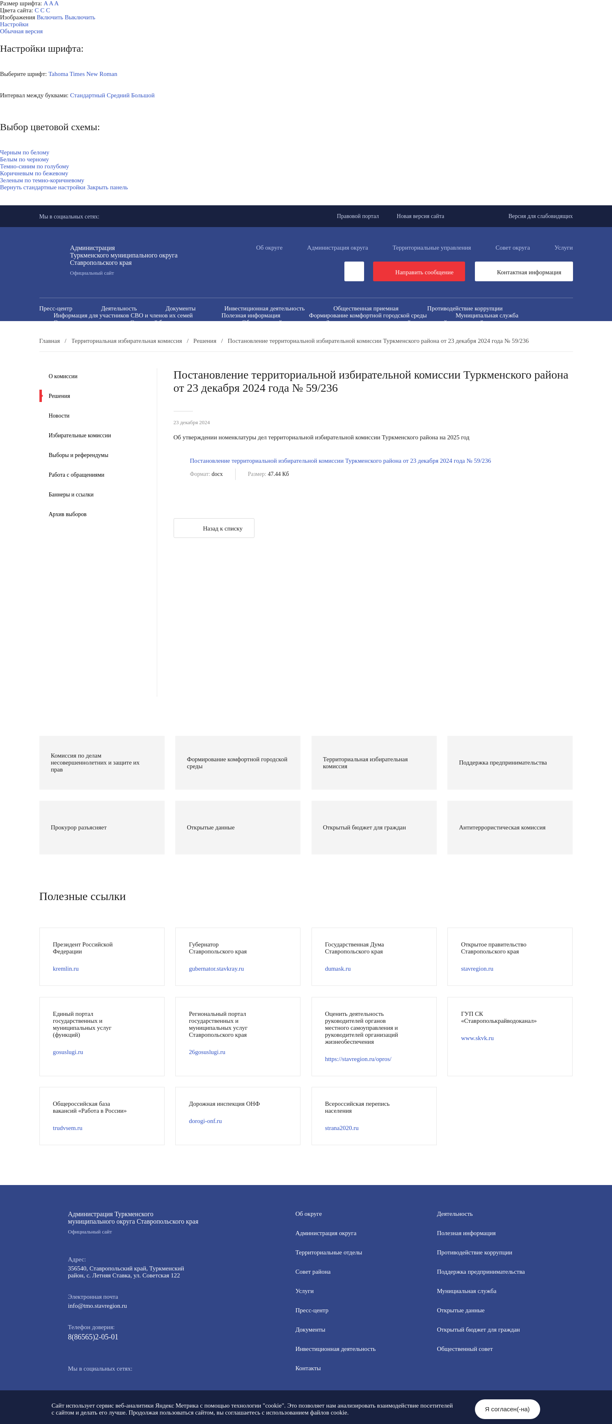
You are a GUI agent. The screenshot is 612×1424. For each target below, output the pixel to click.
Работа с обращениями (77, 475)
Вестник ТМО (333, 329)
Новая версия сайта (421, 216)
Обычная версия (21, 31)
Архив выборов (68, 514)
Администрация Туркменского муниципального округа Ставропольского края (133, 1222)
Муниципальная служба (487, 315)
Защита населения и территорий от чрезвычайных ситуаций (404, 322)
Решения (59, 396)
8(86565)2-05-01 (93, 1337)
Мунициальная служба (466, 1291)
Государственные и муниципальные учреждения (117, 336)
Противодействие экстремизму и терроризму (228, 329)
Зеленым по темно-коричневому (42, 180)
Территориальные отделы (329, 1252)
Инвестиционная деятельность (265, 308)
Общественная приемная (366, 308)
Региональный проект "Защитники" (473, 336)
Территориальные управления (432, 247)
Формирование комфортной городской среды (368, 315)
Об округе (269, 247)
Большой (142, 95)
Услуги (564, 247)
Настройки (14, 24)
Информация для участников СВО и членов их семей (123, 315)
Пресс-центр (56, 308)
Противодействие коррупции (465, 308)
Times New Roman (93, 74)
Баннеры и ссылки (71, 495)
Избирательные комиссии (80, 435)
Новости (59, 416)
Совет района (313, 1271)
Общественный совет (270, 322)
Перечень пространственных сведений (259, 336)
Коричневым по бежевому (34, 173)
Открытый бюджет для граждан (171, 322)
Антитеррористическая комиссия (97, 329)
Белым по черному (24, 159)
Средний (118, 95)
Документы (181, 308)
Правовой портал (358, 216)
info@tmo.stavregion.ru (97, 1305)
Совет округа (512, 247)
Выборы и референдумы (78, 455)
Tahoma (58, 74)
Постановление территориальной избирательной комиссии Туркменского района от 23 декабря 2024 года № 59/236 (340, 460)
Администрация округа (337, 247)
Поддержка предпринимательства (481, 1271)
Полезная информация (251, 315)
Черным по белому (24, 152)
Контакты (308, 1368)
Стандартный (87, 95)
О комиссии (63, 376)
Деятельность (119, 308)
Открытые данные (77, 322)
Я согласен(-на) (507, 1409)
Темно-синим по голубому (34, 166)
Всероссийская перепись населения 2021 (434, 329)
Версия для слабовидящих (541, 216)
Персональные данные (368, 336)
